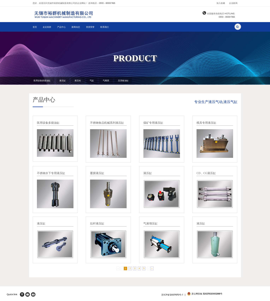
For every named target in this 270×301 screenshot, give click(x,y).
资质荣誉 (90, 27)
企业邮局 (233, 3)
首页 (35, 27)
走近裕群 (47, 27)
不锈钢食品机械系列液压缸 (107, 122)
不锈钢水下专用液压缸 (51, 173)
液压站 (78, 80)
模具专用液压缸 (206, 122)
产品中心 (61, 27)
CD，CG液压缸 (206, 173)
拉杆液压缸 (97, 223)
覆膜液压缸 (97, 173)
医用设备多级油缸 (42, 80)
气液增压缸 (150, 223)
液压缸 (62, 80)
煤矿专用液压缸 (153, 122)
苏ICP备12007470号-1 (172, 294)
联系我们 (104, 27)
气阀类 (106, 80)
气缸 (92, 80)
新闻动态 (76, 27)
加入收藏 (220, 3)
